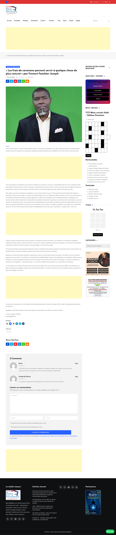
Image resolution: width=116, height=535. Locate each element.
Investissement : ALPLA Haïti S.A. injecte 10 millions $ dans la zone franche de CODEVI (44, 501)
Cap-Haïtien (97, 90)
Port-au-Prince (98, 94)
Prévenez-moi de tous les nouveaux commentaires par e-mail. (28, 423)
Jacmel (98, 98)
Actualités (17, 20)
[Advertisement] (58, 38)
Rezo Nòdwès (67, 532)
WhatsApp (110, 531)
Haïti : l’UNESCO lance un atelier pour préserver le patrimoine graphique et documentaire (42, 508)
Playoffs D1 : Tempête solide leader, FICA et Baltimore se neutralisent (44, 518)
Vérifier (88, 155)
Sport (64, 20)
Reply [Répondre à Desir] (76, 363)
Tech (59, 20)
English (78, 20)
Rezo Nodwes (11, 77)
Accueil (9, 20)
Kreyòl (71, 20)
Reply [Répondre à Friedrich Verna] (76, 376)
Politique (25, 20)
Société (51, 20)
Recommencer (98, 234)
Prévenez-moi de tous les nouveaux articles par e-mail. (26, 427)
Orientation (34, 20)
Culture (43, 20)
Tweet (7, 146)
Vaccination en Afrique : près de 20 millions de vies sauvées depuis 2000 (44, 513)
